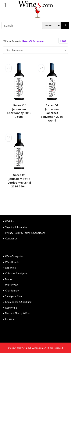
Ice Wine (10, 319)
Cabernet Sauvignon (16, 273)
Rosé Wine (11, 307)
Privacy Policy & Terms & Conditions (25, 232)
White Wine (11, 284)
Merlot (9, 279)
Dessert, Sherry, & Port (17, 313)
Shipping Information (16, 227)
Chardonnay (12, 290)
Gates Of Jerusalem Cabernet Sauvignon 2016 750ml (52, 112)
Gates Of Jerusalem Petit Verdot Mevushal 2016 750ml (19, 180)
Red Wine (10, 267)
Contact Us (11, 238)
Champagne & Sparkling (18, 301)
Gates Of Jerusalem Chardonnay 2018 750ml (19, 110)
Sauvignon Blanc (14, 296)
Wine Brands (12, 262)
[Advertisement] (35, 390)
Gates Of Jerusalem (32, 41)
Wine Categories (14, 256)
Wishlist (9, 221)
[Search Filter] (51, 25)
